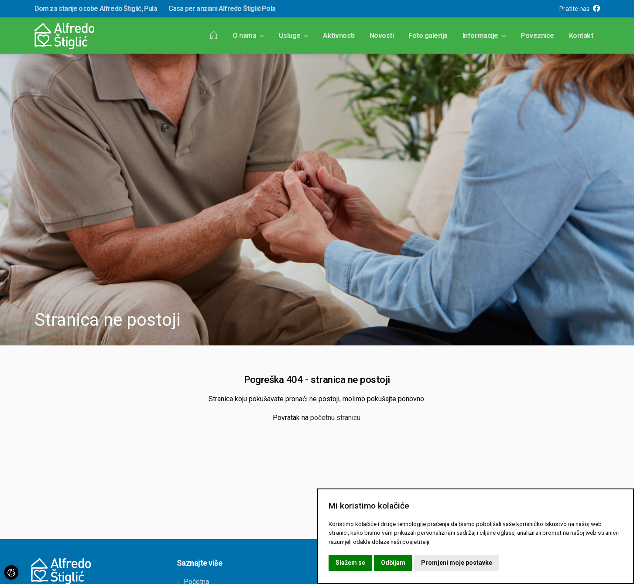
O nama (248, 35)
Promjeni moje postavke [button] (456, 562)
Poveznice (537, 35)
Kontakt (581, 35)
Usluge (293, 35)
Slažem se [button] (350, 562)
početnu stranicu (335, 417)
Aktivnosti (338, 35)
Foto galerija (428, 35)
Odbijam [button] (393, 562)
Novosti (382, 35)
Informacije (484, 35)
